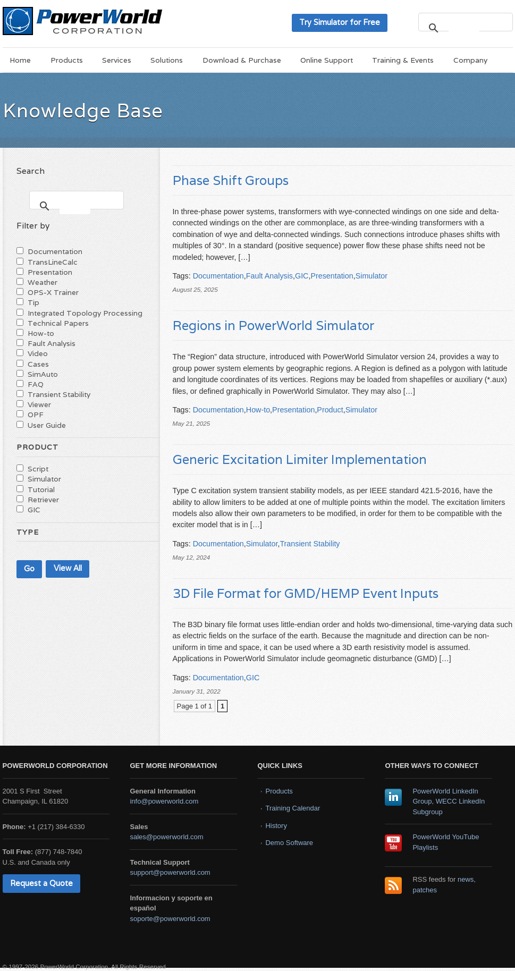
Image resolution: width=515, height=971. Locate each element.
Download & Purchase (241, 60)
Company (470, 60)
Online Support (326, 60)
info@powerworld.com (164, 801)
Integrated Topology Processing (85, 313)
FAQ (36, 384)
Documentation (218, 276)
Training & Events (403, 60)
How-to (258, 410)
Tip (33, 302)
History (275, 826)
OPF (36, 414)
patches (424, 890)
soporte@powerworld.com (170, 919)
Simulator (371, 276)
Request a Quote (41, 883)
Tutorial (41, 489)
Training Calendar (292, 808)
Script (38, 469)
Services (116, 60)
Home (20, 60)
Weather (42, 282)
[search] (464, 28)
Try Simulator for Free (339, 22)
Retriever (43, 499)
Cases (38, 364)
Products (66, 60)
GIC (301, 276)
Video (38, 353)
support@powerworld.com (170, 872)
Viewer (39, 404)
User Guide (47, 425)
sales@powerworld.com (166, 837)
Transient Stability (310, 543)
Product (330, 410)
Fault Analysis (269, 276)
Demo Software (289, 843)
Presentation (331, 276)
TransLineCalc (53, 262)
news (466, 879)
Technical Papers (58, 323)
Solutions (166, 60)
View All (68, 568)
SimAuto (43, 374)
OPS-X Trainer (53, 292)
